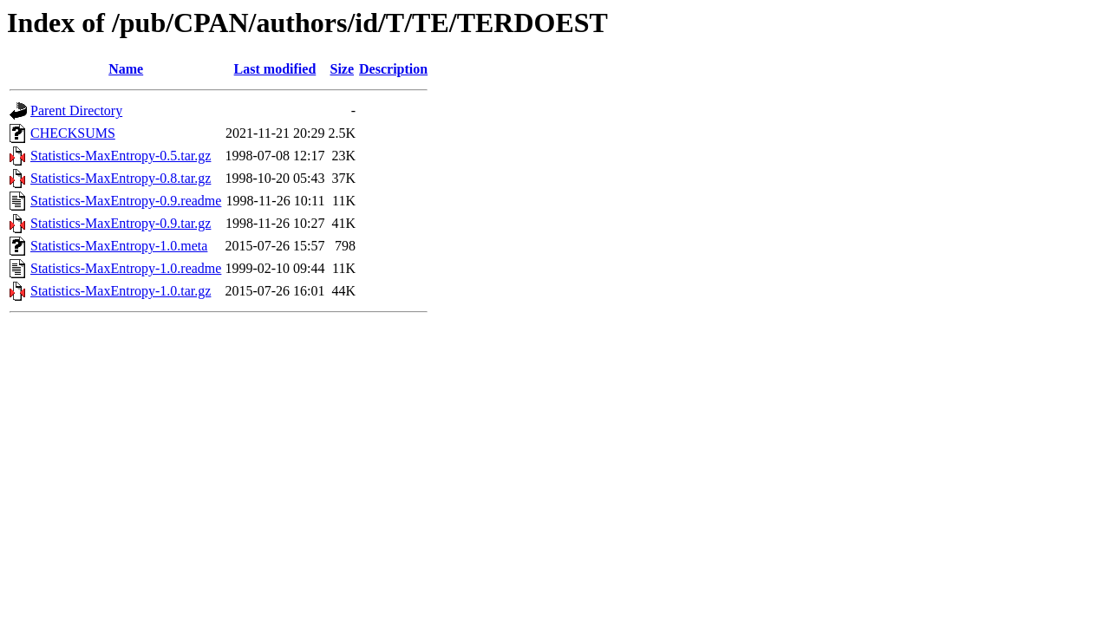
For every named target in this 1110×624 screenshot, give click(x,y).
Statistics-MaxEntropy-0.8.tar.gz (120, 178)
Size (342, 69)
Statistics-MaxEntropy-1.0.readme (125, 268)
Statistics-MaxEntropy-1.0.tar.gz (120, 290)
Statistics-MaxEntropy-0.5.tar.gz (120, 155)
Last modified (275, 69)
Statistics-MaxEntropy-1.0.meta (118, 245)
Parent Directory (76, 110)
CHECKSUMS (72, 133)
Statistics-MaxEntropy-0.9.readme (125, 200)
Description (393, 69)
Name (125, 69)
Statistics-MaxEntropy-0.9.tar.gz (120, 223)
